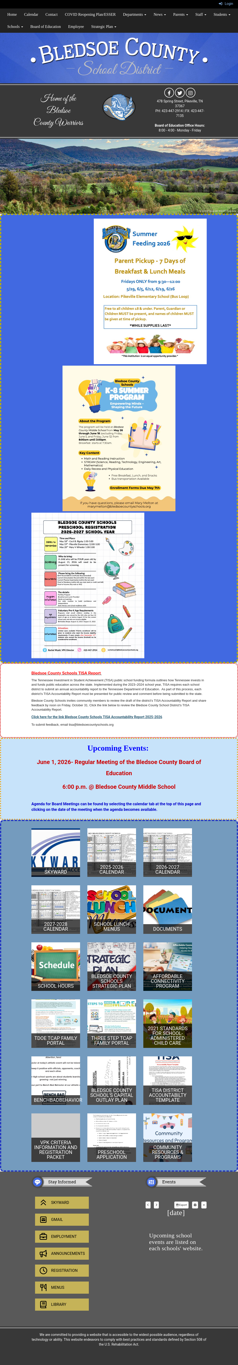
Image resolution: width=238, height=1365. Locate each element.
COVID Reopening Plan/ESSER (90, 14)
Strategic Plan (103, 27)
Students (222, 14)
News (160, 14)
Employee (76, 27)
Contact (52, 14)
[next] (156, 1205)
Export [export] (181, 1205)
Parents (180, 14)
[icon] (169, 92)
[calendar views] (204, 1205)
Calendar (31, 14)
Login (226, 4)
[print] (195, 1205)
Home (12, 14)
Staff (200, 14)
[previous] (148, 1205)
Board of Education (45, 27)
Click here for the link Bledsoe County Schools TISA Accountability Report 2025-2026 (96, 717)
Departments (134, 14)
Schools (15, 27)
